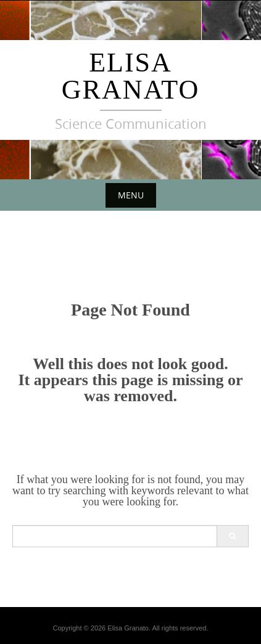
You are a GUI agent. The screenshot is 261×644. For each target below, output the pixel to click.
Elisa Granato (130, 76)
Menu (131, 195)
